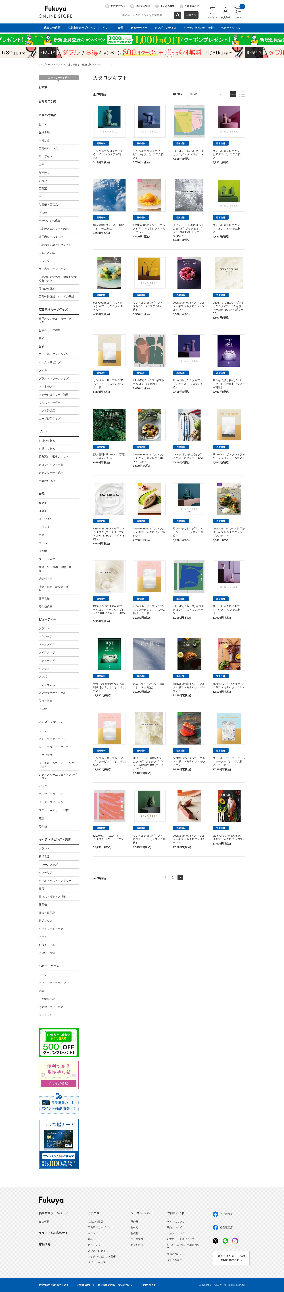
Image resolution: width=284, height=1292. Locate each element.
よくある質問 (164, 6)
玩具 (41, 990)
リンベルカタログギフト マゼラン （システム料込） (148, 306)
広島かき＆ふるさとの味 (54, 228)
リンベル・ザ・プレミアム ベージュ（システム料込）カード (109, 384)
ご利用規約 (83, 1285)
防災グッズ (45, 920)
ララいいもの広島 (49, 220)
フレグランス (47, 684)
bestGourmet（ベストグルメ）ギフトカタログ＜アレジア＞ (149, 532)
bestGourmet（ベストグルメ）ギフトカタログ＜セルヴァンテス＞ (229, 532)
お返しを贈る (72, 64)
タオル (43, 370)
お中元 (134, 1227)
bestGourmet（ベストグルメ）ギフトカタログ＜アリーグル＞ (149, 228)
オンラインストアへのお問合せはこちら (231, 1258)
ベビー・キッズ (49, 966)
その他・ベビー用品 (51, 1007)
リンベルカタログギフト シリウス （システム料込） (228, 610)
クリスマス (137, 1239)
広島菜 (43, 188)
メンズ (43, 676)
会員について (174, 1253)
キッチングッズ (48, 864)
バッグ (43, 786)
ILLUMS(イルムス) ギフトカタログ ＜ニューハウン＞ (108, 839)
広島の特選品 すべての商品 (56, 296)
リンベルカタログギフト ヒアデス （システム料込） (228, 154)
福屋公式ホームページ (53, 1213)
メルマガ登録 (140, 6)
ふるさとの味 (47, 252)
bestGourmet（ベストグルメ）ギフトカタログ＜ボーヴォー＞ (189, 687)
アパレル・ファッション (54, 354)
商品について (174, 1227)
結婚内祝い (88, 64)
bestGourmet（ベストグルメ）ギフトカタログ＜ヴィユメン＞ (189, 306)
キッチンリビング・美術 (55, 839)
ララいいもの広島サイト (55, 1232)
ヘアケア (44, 668)
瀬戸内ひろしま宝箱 (51, 236)
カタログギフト (105, 64)
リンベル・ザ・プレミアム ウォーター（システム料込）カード (229, 761)
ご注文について (176, 1233)
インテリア (45, 872)
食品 (41, 338)
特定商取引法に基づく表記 (54, 1285)
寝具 (41, 888)
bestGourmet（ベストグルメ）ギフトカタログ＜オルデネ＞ (189, 839)
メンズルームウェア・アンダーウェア (58, 764)
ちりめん (44, 172)
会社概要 (44, 1221)
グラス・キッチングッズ (54, 378)
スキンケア (45, 636)
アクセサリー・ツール (52, 692)
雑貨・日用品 (47, 912)
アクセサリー (47, 754)
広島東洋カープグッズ (53, 309)
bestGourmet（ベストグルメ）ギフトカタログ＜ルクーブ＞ (189, 761)
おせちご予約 (47, 101)
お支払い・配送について (181, 1239)
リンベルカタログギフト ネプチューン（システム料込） (149, 839)
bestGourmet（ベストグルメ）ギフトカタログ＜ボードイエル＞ (149, 458)
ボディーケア (47, 660)
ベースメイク (47, 644)
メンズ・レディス (50, 721)
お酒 (41, 346)
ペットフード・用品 (51, 928)
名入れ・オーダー (49, 402)
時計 (41, 818)
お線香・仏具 (47, 944)
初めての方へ (115, 6)
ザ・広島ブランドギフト (54, 268)
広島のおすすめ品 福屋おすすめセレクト (58, 278)
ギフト (59, 64)
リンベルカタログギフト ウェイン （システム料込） (108, 154)
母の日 (134, 1221)
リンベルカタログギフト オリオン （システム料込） (228, 228)
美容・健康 (45, 700)
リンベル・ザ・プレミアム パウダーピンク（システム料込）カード (149, 610)
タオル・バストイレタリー (55, 880)
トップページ (46, 64)
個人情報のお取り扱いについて (115, 1285)
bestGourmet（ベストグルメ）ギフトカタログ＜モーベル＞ (109, 306)
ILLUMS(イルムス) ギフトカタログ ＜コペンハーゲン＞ (188, 610)
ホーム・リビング (49, 362)
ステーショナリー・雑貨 (54, 394)
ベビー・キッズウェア (52, 982)
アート (43, 936)
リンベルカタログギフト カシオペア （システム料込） (188, 532)
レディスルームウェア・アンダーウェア (58, 776)
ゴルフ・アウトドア (51, 794)
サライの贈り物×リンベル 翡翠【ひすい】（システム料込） (110, 687)
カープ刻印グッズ (49, 418)
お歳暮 (43, 87)
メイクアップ (47, 652)
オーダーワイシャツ (51, 802)
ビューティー (47, 619)
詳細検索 (191, 15)
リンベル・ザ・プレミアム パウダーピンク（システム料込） (109, 761)
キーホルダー (47, 386)
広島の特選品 (47, 115)
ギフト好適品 (47, 410)
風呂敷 (43, 904)
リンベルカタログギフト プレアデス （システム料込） (188, 384)
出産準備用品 (47, 999)
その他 (43, 212)
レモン (43, 180)
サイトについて (176, 1221)
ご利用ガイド (189, 6)
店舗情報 (44, 1244)
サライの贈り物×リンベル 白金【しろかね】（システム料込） (230, 384)
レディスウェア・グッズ (54, 746)
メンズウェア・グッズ (52, 738)
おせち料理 (137, 1244)
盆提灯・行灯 (47, 952)
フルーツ (44, 260)
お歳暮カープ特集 (49, 330)
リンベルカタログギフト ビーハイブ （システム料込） (148, 154)
